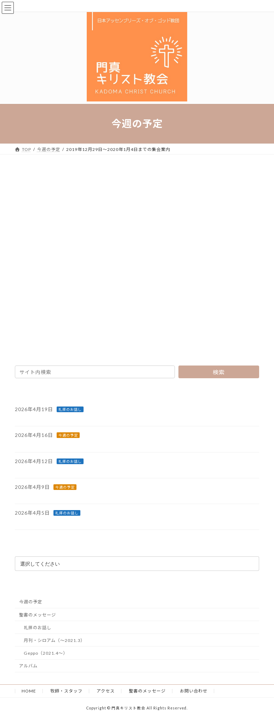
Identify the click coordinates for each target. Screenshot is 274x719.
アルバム (28, 665)
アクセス (106, 691)
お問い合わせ (193, 691)
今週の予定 (68, 435)
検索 (219, 372)
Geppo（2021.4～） (46, 653)
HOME (29, 691)
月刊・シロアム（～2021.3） (54, 640)
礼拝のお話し (70, 409)
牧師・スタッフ (66, 691)
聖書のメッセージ (37, 614)
